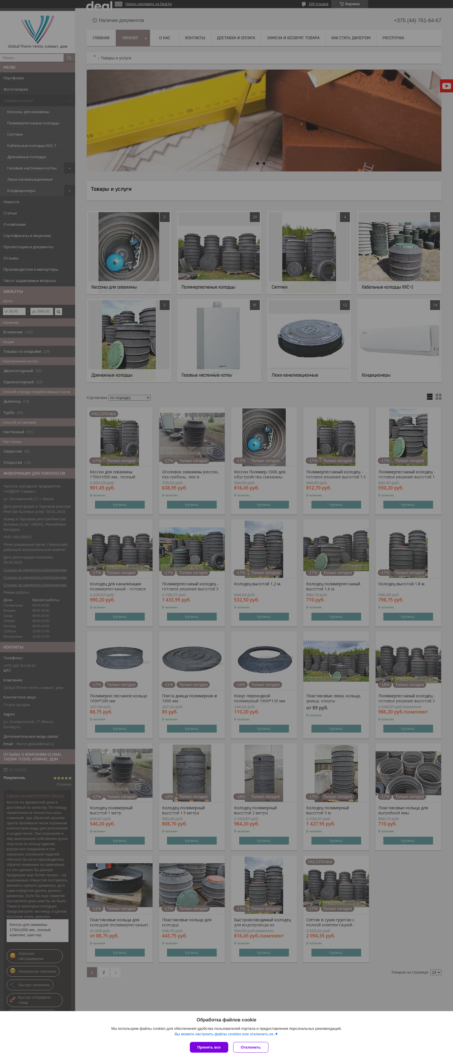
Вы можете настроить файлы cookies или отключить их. (224, 1034)
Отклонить (251, 1047)
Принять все (209, 1047)
